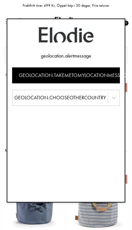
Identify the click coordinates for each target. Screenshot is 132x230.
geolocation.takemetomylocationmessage (69, 75)
